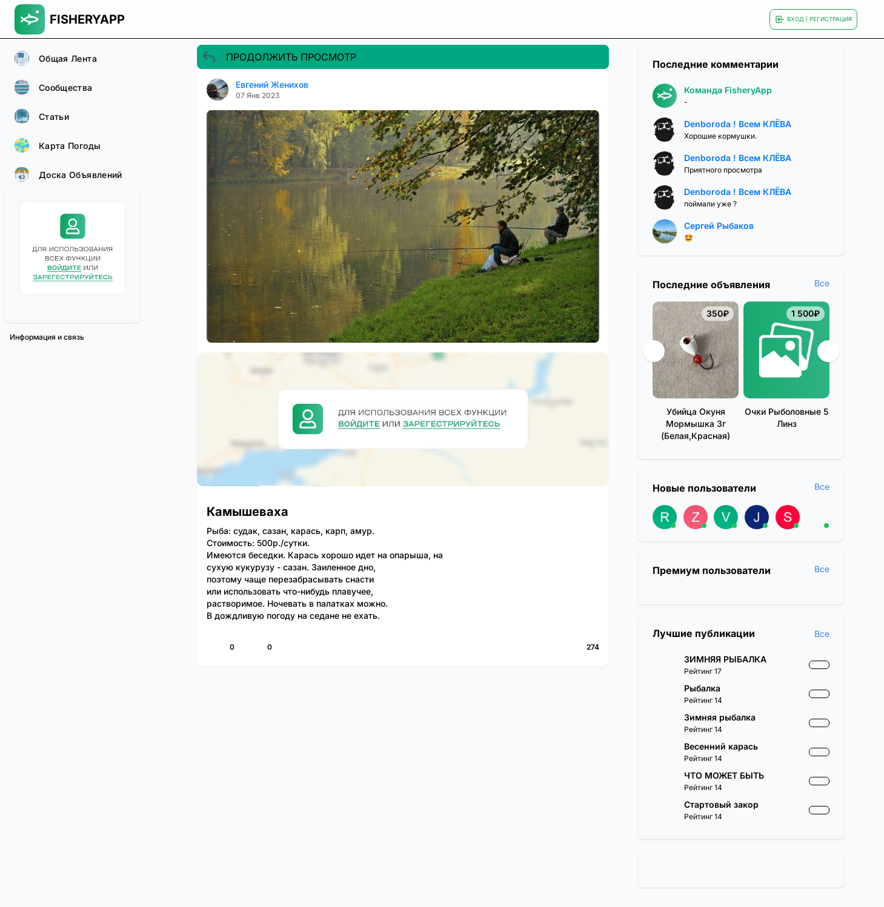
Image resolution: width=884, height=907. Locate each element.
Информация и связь (47, 336)
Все (821, 283)
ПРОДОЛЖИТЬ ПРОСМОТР (279, 57)
